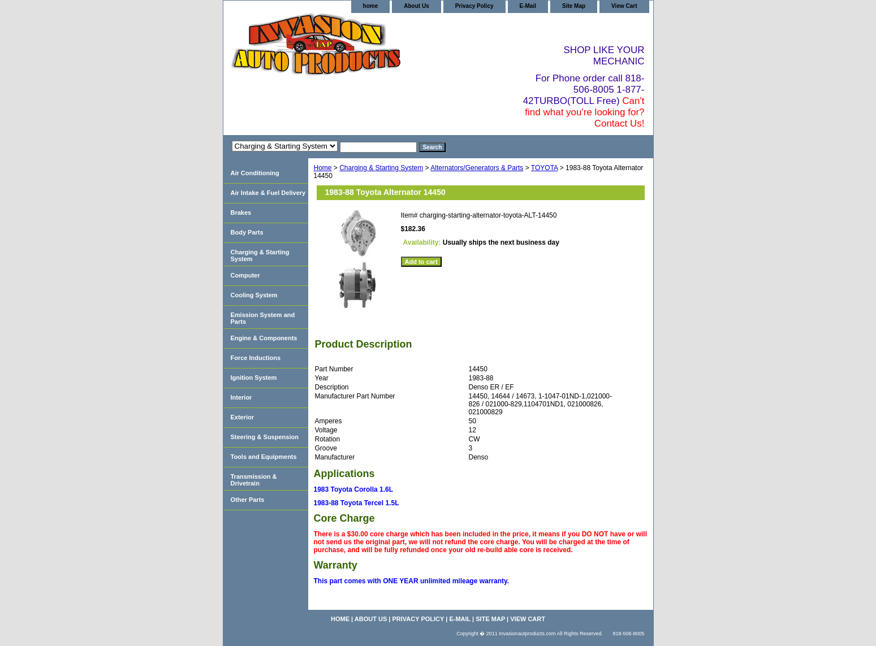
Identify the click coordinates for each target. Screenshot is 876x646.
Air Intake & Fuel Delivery (268, 192)
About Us (416, 6)
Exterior (242, 417)
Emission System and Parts (263, 318)
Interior (241, 397)
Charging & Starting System (381, 168)
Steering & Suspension (265, 436)
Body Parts (247, 232)
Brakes (241, 212)
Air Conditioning (255, 173)
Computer (245, 275)
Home (323, 168)
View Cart (624, 6)
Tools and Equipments (264, 456)
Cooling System (254, 295)
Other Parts (248, 499)
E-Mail (528, 6)
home (370, 6)
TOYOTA (544, 168)
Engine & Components (264, 338)
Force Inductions (256, 357)
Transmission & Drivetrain (254, 480)
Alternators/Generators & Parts (476, 168)
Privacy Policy (474, 6)
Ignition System (254, 377)
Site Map (573, 6)
